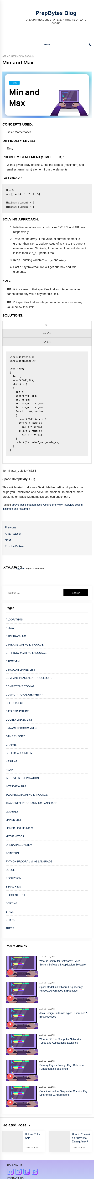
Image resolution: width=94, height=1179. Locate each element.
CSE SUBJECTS (15, 703)
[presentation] (47, 325)
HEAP (9, 769)
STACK (10, 911)
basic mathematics (31, 504)
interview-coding (73, 504)
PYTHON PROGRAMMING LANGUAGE (29, 861)
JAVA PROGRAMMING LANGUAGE (27, 794)
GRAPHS (11, 744)
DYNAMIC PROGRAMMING (22, 728)
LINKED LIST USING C (19, 828)
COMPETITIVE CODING (20, 686)
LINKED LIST (13, 819)
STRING (10, 920)
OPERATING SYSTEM (19, 845)
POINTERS (12, 853)
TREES (10, 928)
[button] (90, 45)
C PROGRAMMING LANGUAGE (24, 644)
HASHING (11, 761)
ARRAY (10, 628)
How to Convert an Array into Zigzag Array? (81, 1138)
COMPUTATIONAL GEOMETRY (24, 694)
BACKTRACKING (16, 636)
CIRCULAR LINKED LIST (20, 669)
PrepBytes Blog (56, 13)
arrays (15, 504)
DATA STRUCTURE (17, 711)
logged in (20, 568)
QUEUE (10, 870)
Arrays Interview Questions (18, 56)
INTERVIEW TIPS (16, 786)
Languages (12, 811)
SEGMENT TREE (16, 895)
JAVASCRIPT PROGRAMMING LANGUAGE (31, 803)
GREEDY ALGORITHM (19, 753)
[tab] (47, 325)
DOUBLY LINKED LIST (19, 719)
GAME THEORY (15, 736)
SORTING (11, 903)
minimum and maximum (16, 508)
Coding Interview (53, 504)
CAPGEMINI (13, 661)
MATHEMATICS (15, 836)
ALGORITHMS (14, 619)
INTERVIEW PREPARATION (22, 778)
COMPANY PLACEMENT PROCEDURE (29, 678)
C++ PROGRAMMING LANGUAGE (26, 653)
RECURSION (13, 878)
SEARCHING (13, 886)
